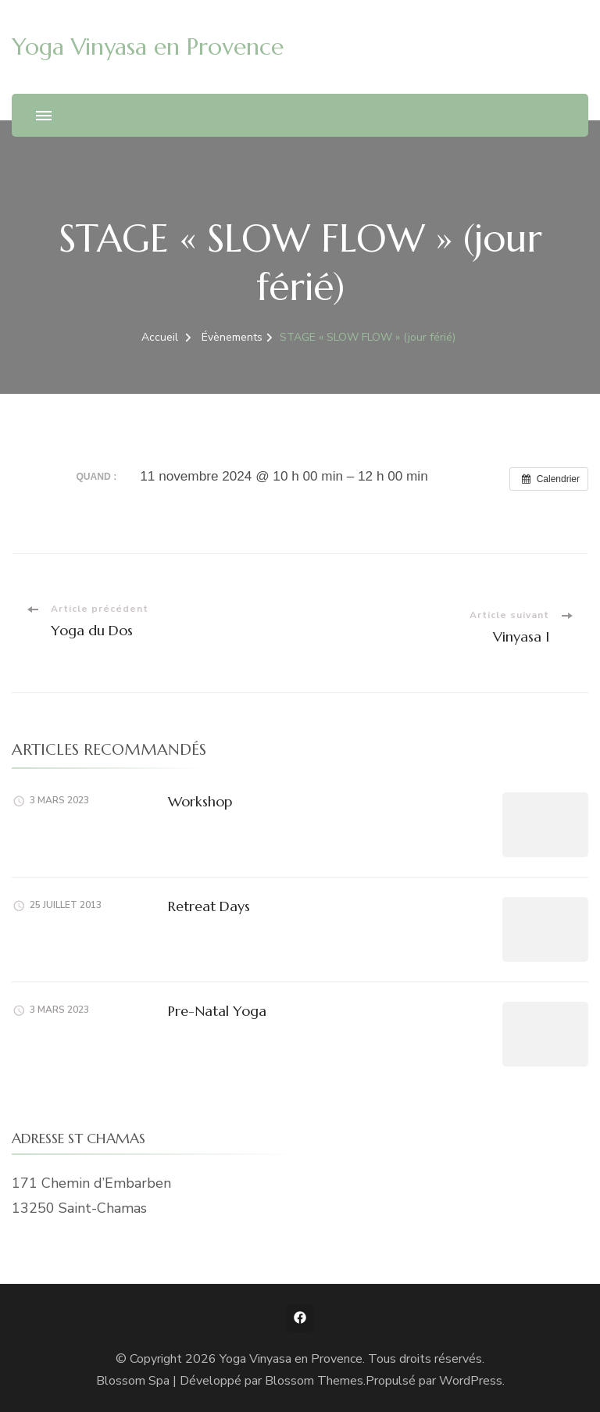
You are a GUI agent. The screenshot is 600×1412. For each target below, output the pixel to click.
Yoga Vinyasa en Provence (148, 46)
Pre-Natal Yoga (217, 1011)
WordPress (470, 1380)
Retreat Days (209, 906)
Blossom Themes (314, 1380)
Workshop (200, 801)
